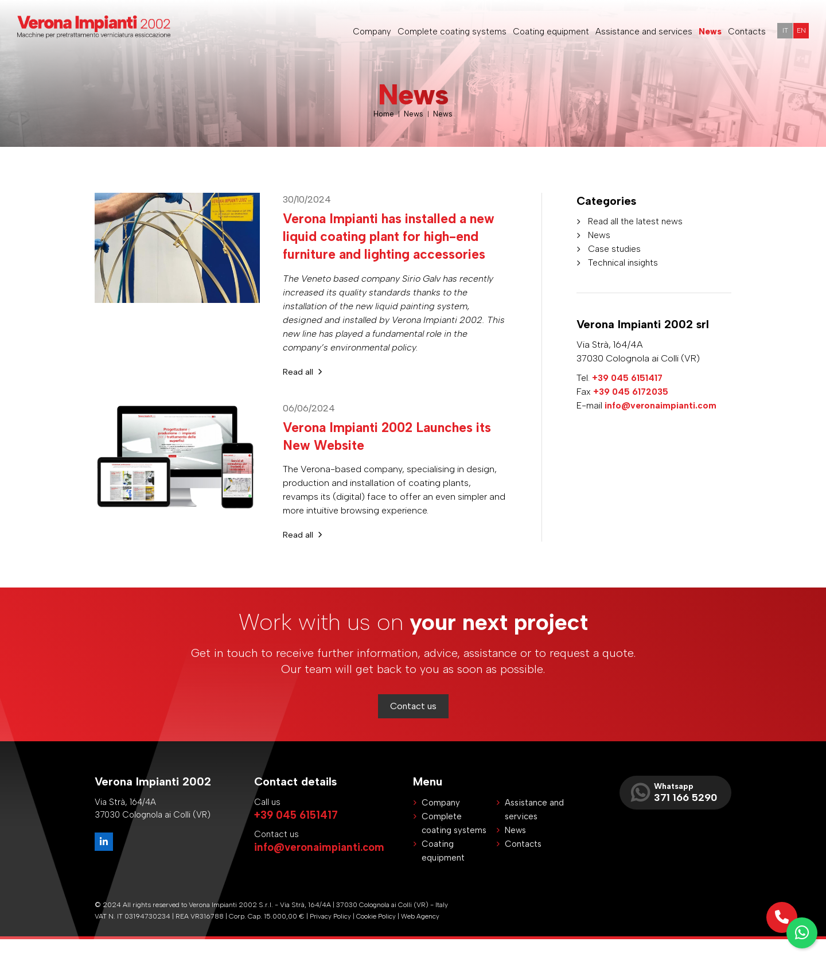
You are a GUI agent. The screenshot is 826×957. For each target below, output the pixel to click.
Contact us (413, 723)
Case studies (615, 248)
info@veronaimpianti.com (661, 405)
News (414, 114)
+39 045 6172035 (631, 391)
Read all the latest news (637, 221)
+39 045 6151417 (628, 377)
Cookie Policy (377, 934)
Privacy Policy (331, 934)
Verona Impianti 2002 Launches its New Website (393, 453)
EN (800, 32)
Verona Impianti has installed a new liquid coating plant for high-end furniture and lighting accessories (392, 245)
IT (782, 32)
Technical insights (624, 262)
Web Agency (421, 934)
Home (383, 114)
